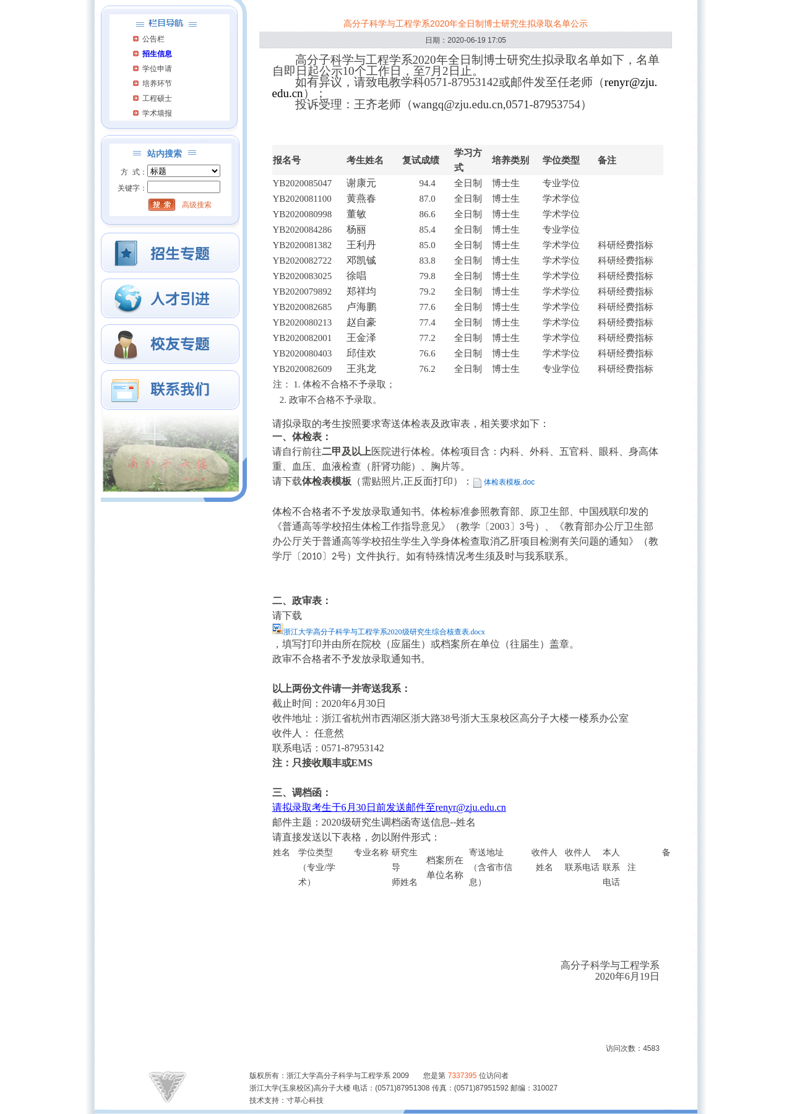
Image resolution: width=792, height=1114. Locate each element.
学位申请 (157, 68)
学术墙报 (157, 113)
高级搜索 (197, 205)
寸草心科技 (305, 1100)
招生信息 (157, 54)
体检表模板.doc (509, 482)
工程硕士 (157, 98)
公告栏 (153, 39)
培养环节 (157, 83)
